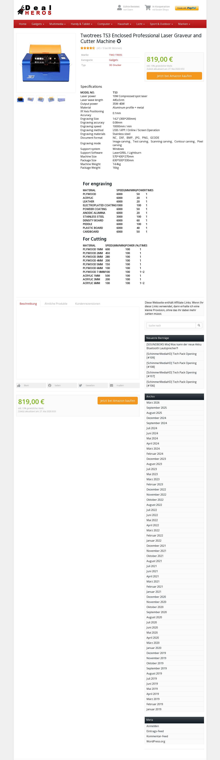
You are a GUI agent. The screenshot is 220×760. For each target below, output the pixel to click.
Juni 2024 (152, 433)
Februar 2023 (155, 484)
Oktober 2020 (155, 607)
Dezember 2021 (156, 545)
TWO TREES (115, 54)
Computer (105, 24)
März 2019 (153, 699)
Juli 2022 (152, 510)
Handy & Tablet (81, 24)
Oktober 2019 (155, 663)
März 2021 (153, 581)
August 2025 (154, 413)
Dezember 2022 (156, 489)
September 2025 (157, 408)
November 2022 (156, 494)
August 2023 (154, 464)
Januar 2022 (154, 540)
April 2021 (153, 576)
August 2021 (154, 561)
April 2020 (153, 637)
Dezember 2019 (156, 653)
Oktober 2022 (155, 500)
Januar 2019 (154, 709)
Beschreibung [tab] (28, 303)
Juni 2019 (152, 683)
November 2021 (156, 551)
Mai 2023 (152, 474)
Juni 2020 (152, 627)
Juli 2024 (152, 428)
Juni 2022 (152, 515)
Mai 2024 (152, 438)
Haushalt (124, 24)
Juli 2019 (152, 678)
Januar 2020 (154, 648)
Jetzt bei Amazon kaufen (174, 76)
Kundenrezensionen (87, 303)
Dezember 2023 (156, 459)
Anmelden (153, 726)
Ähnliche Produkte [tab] (56, 303)
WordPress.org (156, 741)
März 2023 (153, 479)
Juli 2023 (152, 469)
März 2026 (153, 402)
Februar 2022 (155, 535)
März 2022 (153, 530)
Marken (184, 24)
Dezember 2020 (156, 597)
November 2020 (156, 602)
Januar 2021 (154, 591)
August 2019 (154, 673)
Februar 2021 (155, 586)
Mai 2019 (152, 689)
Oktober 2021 (155, 556)
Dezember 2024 (156, 418)
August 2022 (154, 505)
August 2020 (154, 617)
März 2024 (153, 448)
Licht (140, 24)
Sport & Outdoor (161, 24)
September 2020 (157, 612)
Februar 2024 (155, 454)
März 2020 (153, 643)
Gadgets (38, 24)
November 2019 (156, 658)
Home (22, 24)
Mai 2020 (152, 632)
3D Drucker (115, 65)
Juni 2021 (152, 571)
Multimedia (57, 24)
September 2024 (157, 423)
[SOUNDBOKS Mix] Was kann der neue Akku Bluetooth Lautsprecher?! (174, 346)
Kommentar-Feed (157, 736)
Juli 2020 (152, 622)
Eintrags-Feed (155, 731)
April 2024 (153, 443)
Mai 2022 (152, 520)
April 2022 (153, 525)
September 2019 (157, 668)
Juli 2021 (152, 566)
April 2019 (153, 694)
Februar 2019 (155, 704)
